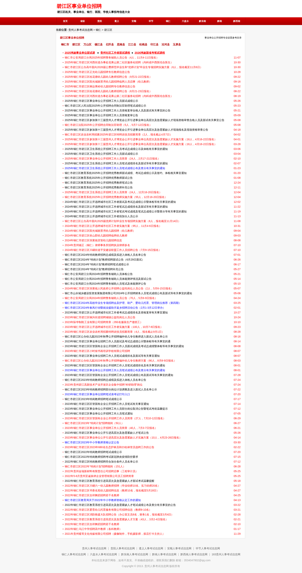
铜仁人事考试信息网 (74, 554)
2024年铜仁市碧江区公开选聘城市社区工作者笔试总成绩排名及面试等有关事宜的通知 (116, 206)
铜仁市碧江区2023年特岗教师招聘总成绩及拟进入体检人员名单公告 (105, 379)
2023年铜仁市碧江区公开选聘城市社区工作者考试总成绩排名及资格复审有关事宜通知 (116, 312)
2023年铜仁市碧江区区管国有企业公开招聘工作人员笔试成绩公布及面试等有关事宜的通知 (119, 375)
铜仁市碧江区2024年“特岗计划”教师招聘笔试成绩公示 (97, 264)
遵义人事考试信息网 (151, 548)
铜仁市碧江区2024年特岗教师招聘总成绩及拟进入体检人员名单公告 (105, 254)
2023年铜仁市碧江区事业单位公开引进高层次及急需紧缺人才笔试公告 (107, 432)
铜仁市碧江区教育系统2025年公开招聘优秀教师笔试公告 (99, 182)
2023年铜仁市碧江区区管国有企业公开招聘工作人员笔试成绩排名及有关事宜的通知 (115, 365)
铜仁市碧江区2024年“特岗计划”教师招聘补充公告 (94, 269)
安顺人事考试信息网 (179, 548)
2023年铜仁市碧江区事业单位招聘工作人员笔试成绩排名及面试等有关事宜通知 (112, 355)
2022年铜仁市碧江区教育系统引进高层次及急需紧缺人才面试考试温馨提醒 (109, 480)
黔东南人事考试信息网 (134, 554)
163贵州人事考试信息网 (226, 554)
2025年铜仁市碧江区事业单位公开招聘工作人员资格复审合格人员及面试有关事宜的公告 (117, 110)
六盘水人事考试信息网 (103, 554)
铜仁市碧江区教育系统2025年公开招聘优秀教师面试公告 (99, 177)
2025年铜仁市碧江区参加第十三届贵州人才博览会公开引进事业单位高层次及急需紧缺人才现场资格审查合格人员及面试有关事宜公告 (144, 120)
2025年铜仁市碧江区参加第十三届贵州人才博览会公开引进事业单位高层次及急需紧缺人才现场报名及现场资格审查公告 (136, 129)
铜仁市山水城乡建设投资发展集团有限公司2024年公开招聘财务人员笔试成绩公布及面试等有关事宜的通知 (128, 293)
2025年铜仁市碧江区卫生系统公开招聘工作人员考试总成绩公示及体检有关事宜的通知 (116, 148)
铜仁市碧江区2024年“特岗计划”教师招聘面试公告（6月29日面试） (104, 259)
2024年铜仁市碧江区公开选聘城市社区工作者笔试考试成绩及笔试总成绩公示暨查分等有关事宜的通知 (126, 211)
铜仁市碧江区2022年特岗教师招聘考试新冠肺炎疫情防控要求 (101, 456)
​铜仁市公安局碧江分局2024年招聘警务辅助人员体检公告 (99, 274)
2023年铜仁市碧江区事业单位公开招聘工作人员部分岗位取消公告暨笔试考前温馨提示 (116, 408)
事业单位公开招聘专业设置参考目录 (223, 37)
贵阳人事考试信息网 (123, 548)
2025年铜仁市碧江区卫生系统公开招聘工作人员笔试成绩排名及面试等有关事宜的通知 (116, 163)
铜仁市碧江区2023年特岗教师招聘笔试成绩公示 (93, 399)
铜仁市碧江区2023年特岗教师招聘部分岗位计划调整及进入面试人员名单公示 (111, 389)
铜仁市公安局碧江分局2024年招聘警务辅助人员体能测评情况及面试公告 (108, 278)
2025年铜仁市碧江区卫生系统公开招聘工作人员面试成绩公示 (101, 153)
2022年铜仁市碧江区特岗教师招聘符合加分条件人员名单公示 (101, 461)
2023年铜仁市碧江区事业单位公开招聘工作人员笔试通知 (99, 413)
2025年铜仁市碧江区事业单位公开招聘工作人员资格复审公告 (101, 115)
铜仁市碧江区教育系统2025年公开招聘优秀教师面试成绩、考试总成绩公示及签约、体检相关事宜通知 (126, 173)
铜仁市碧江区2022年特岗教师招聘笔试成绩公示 (93, 452)
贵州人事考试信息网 (80, 29)
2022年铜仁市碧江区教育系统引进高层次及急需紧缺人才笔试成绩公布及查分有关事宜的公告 (120, 504)
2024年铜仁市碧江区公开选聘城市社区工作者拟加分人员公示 (101, 216)
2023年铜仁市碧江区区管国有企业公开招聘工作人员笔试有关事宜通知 (107, 403)
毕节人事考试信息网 (208, 548)
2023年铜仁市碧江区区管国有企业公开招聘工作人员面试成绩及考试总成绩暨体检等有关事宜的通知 (124, 346)
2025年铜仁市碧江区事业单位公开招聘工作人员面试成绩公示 (101, 100)
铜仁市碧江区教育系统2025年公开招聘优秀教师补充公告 (99, 187)
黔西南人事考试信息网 (193, 554)
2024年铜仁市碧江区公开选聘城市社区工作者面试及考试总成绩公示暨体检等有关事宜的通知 (120, 201)
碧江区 (108, 29)
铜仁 (98, 29)
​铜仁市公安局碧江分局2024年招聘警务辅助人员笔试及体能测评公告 (105, 283)
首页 (65, 21)
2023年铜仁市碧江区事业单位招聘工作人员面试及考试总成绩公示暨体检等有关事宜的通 (117, 341)
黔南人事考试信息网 (164, 554)
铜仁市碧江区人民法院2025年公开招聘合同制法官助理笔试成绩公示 (105, 105)
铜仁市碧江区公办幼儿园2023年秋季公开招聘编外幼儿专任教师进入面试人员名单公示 (116, 336)
